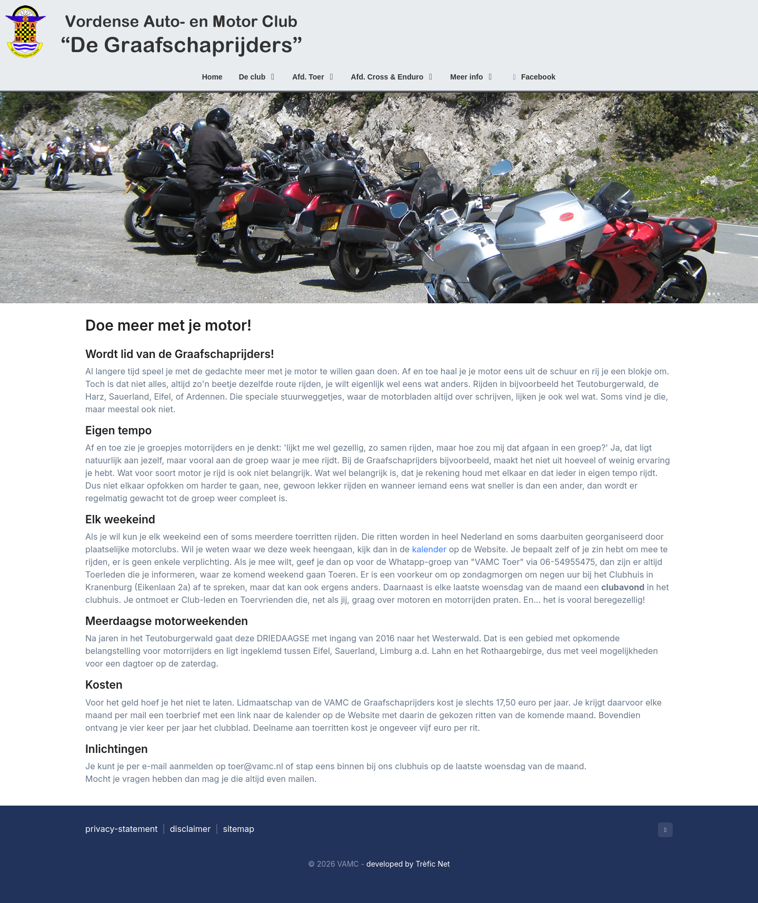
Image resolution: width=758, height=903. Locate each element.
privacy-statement (121, 828)
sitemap (239, 828)
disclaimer (190, 828)
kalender (429, 549)
